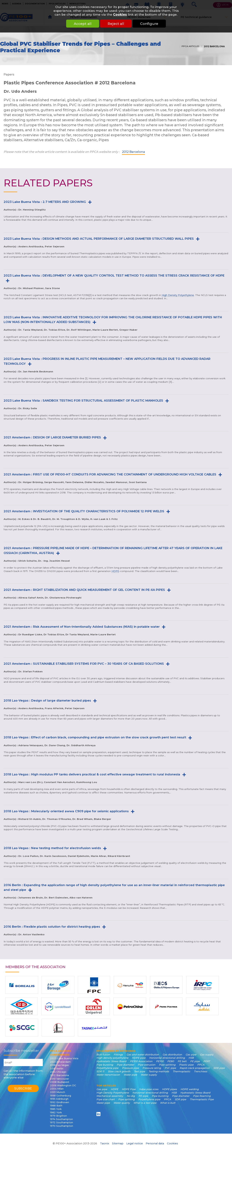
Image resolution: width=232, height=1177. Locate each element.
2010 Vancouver (59, 1078)
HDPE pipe (139, 1057)
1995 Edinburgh (59, 1098)
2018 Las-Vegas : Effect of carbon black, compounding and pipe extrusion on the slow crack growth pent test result (95, 737)
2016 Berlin (56, 1068)
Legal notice (134, 1143)
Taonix (104, 1143)
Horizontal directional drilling (167, 1057)
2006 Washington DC (63, 1085)
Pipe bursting (104, 1064)
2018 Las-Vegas (59, 1065)
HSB (191, 1057)
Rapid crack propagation (195, 1067)
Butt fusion (103, 1054)
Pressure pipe (130, 1067)
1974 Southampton (61, 1119)
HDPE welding (190, 1089)
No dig (131, 1095)
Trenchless (200, 1071)
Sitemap (117, 1143)
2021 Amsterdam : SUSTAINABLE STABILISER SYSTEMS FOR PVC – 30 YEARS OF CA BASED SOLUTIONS (84, 663)
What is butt (167, 1102)
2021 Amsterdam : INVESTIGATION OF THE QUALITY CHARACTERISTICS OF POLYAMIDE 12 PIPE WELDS (84, 511)
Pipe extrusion (146, 1064)
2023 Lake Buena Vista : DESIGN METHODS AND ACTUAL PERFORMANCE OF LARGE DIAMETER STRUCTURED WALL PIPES (99, 238)
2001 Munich (57, 1092)
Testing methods (159, 1071)
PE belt (182, 1061)
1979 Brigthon (58, 1115)
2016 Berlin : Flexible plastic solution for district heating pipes (52, 926)
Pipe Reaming (202, 1095)
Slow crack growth (119, 1071)
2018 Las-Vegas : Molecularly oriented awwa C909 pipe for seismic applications (66, 811)
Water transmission (108, 1074)
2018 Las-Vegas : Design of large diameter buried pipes (47, 700)
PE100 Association (141, 1061)
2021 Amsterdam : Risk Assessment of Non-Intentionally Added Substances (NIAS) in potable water (82, 626)
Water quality (121, 1102)
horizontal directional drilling (150, 1092)
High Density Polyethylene (178, 295)
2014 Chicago (58, 1071)
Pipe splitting (167, 1064)
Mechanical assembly (109, 1095)
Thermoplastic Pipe (202, 1099)
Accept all (83, 23)
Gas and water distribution (143, 1054)
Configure (149, 23)
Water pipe (130, 1074)
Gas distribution (172, 1054)
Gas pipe (191, 1054)
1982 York (56, 1112)
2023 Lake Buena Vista (64, 1058)
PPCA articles (190, 46)
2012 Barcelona (214, 46)
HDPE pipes (169, 1089)
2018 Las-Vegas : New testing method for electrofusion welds (52, 848)
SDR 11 (100, 1071)
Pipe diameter (125, 1064)
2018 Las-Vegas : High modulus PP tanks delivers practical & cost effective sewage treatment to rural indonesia (92, 774)
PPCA (200, 1064)
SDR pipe (219, 1067)
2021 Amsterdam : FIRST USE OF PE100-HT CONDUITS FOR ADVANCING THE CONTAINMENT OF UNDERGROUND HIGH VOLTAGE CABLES (110, 474)
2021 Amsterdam (60, 1061)
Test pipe (139, 1071)
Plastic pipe (186, 1064)
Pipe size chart (105, 1099)
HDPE (115, 571)
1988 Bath (56, 1105)
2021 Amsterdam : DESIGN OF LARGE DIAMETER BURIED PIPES (52, 437)
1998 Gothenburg (60, 1095)
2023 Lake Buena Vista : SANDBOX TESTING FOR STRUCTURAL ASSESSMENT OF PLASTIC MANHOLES (83, 400)
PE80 (170, 1061)
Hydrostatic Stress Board (111, 1061)
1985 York (56, 1108)
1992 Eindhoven (59, 1102)
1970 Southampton (61, 1125)
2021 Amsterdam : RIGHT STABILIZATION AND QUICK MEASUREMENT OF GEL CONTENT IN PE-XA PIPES (84, 590)
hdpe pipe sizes (148, 1089)
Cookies (120, 14)
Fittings (118, 1054)
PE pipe (195, 1061)
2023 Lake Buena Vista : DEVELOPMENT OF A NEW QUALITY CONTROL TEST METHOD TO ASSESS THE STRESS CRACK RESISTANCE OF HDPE (114, 275)
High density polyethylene (112, 1057)
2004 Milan (57, 1088)
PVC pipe (170, 1067)
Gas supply (206, 1054)
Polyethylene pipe (107, 1067)
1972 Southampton (61, 1122)
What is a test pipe (144, 1102)
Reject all (116, 23)
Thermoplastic (181, 1071)
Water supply (149, 1074)
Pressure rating (151, 1067)
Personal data (155, 1143)
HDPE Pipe (129, 1089)
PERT (206, 1061)
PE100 (160, 1061)
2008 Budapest (59, 1081)
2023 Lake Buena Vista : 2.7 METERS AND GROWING (45, 202)
